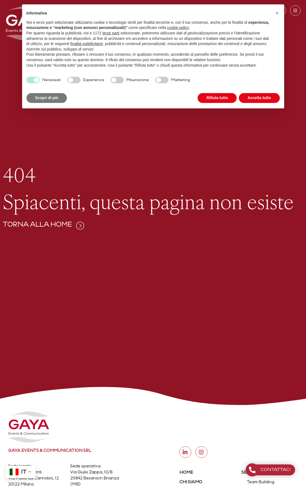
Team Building (260, 482)
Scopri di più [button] (46, 98)
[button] (277, 13)
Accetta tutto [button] (259, 98)
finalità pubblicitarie (86, 44)
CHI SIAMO (190, 482)
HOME (186, 473)
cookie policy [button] (178, 27)
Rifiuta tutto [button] (217, 98)
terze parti (110, 33)
